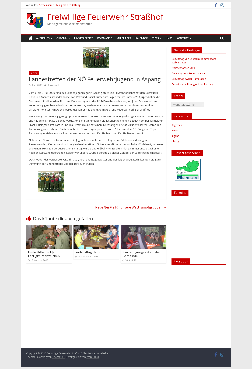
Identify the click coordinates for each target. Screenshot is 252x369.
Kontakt (183, 38)
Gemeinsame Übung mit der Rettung (59, 5)
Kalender (141, 38)
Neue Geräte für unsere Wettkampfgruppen (130, 207)
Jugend (34, 72)
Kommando (105, 38)
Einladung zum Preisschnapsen (189, 73)
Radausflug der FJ (88, 252)
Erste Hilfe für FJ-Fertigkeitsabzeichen (44, 254)
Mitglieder (124, 38)
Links (169, 38)
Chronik (61, 38)
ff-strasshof (53, 85)
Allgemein (177, 125)
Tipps (155, 38)
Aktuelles (43, 38)
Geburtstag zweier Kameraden (189, 78)
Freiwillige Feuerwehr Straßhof (105, 16)
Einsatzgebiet (83, 38)
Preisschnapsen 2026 (183, 68)
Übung (175, 141)
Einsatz (176, 130)
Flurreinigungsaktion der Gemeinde (141, 254)
